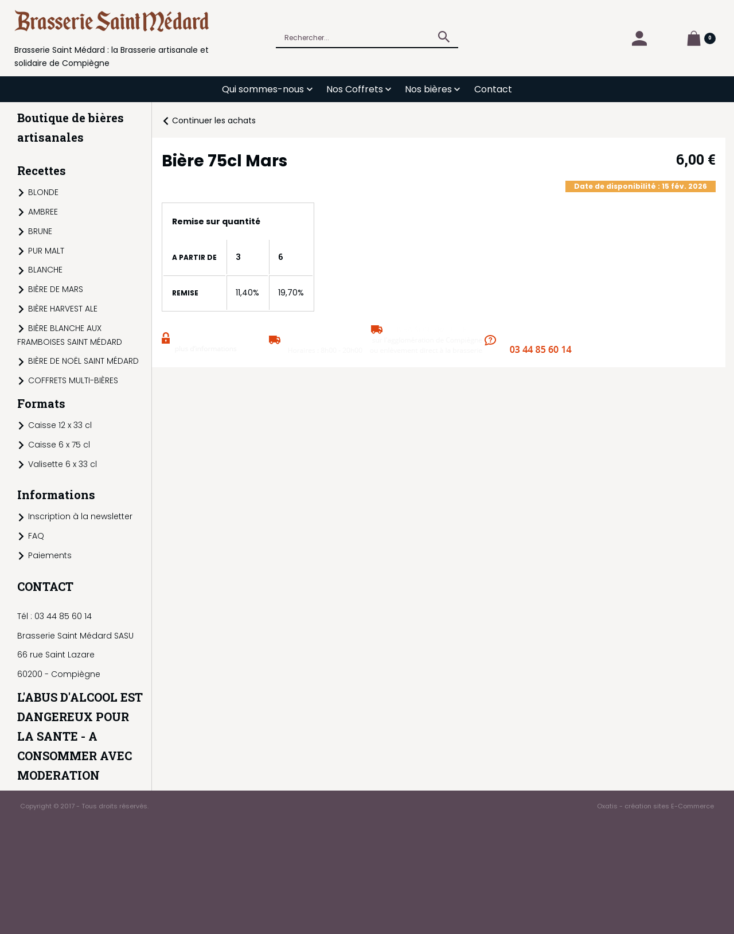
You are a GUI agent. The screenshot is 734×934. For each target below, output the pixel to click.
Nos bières (428, 89)
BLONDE (43, 192)
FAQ (36, 536)
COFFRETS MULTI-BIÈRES (73, 380)
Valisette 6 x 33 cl (62, 464)
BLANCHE (45, 269)
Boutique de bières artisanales (70, 127)
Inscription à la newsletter (80, 516)
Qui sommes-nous (263, 89)
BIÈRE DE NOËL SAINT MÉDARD (83, 361)
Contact (493, 89)
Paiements (50, 555)
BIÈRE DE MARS (55, 289)
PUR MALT (46, 250)
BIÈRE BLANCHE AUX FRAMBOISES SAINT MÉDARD (69, 335)
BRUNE (40, 231)
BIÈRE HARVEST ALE (62, 308)
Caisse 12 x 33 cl (60, 425)
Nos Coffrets (354, 89)
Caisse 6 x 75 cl (59, 444)
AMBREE (43, 211)
